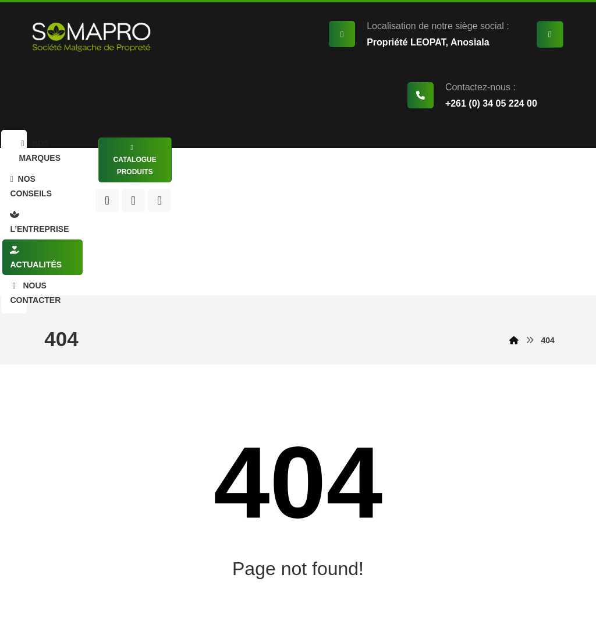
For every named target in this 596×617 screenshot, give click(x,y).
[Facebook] (455, 179)
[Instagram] (507, 179)
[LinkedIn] (481, 179)
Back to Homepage (298, 525)
